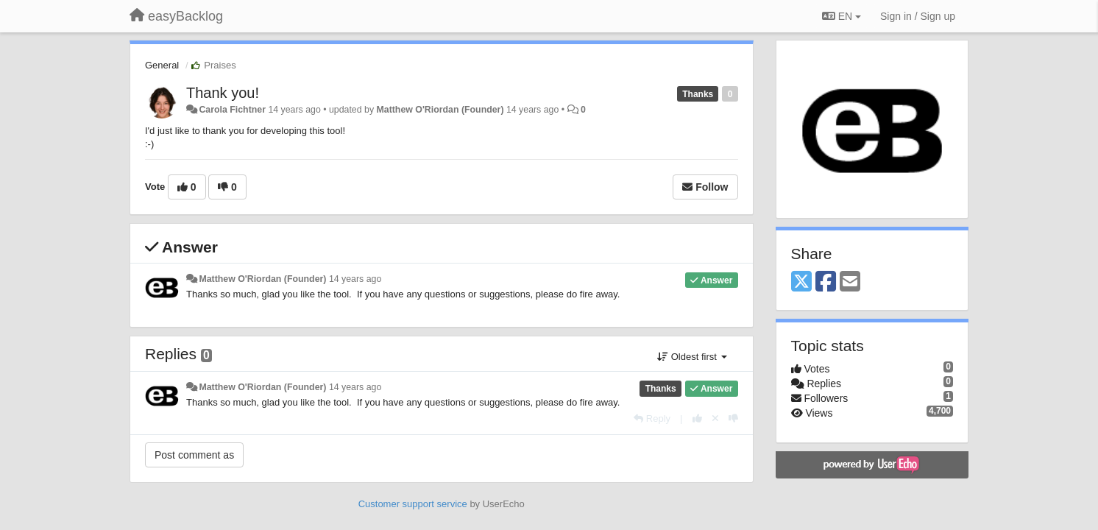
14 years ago (355, 279)
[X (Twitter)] (801, 282)
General (162, 65)
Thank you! (222, 93)
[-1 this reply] (733, 418)
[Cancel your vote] (715, 418)
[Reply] (652, 418)
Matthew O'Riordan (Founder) (440, 110)
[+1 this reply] (697, 418)
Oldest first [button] (691, 356)
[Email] (850, 282)
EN (841, 16)
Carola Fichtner (232, 110)
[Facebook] (825, 282)
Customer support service (412, 503)
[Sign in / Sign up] (917, 16)
